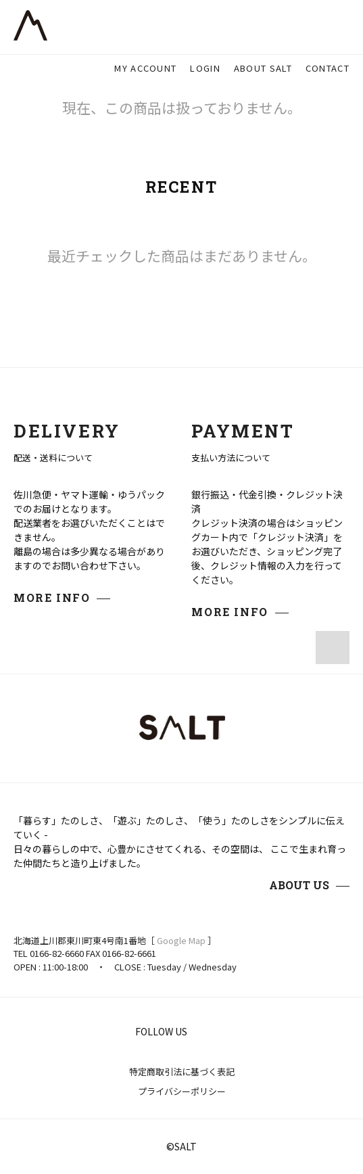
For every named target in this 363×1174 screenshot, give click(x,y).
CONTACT (327, 68)
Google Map (181, 940)
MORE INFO (52, 597)
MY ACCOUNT (145, 68)
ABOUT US (299, 885)
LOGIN (205, 68)
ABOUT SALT (263, 68)
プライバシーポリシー (182, 1091)
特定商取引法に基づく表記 (182, 1071)
